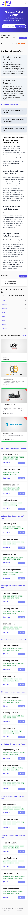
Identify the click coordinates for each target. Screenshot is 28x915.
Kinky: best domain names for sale (13, 692)
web (4, 503)
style (9, 847)
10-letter (14, 544)
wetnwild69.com (10, 454)
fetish (19, 542)
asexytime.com (10, 554)
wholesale (15, 861)
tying (11, 626)
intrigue (17, 489)
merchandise (21, 861)
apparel (21, 572)
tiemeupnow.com (10, 284)
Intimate (4, 304)
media (18, 487)
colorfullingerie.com (12, 569)
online (4, 457)
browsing (15, 505)
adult (9, 457)
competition (10, 878)
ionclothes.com (10, 843)
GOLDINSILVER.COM (8, 379)
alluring (16, 754)
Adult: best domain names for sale (13, 449)
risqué (16, 459)
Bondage (4, 308)
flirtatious (5, 754)
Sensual (4, 324)
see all (24, 336)
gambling (22, 876)
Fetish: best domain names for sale (14, 640)
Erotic (3, 320)
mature (19, 503)
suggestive (21, 457)
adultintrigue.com (11, 485)
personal (19, 526)
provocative (5, 459)
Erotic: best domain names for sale (13, 744)
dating (8, 596)
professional (6, 474)
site (15, 474)
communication (6, 489)
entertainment (14, 457)
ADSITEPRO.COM (7, 355)
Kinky (3, 316)
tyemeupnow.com (11, 593)
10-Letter (4, 328)
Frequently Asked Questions (11, 104)
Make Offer (23, 38)
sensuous (22, 752)
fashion (11, 572)
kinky (22, 542)
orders (8, 863)
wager (15, 878)
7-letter (17, 628)
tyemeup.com (9, 624)
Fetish (3, 312)
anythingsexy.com (11, 749)
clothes (4, 847)
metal (4, 863)
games (4, 878)
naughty (12, 459)
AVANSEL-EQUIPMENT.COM (9, 404)
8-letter (22, 528)
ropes (20, 626)
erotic (4, 544)
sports (12, 876)
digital (14, 472)
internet (9, 472)
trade (10, 861)
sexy (4, 559)
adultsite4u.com (10, 500)
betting (17, 876)
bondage (14, 542)
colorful (13, 574)
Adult (3, 300)
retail (9, 574)
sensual (11, 528)
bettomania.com (10, 873)
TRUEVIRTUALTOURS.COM (9, 433)
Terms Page (19, 910)
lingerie (5, 574)
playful (14, 559)
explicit (11, 474)
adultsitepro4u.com (11, 469)
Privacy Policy (20, 908)
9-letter (18, 559)
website (5, 505)
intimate (9, 526)
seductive (11, 754)
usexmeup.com (10, 523)
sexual (8, 628)
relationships (14, 596)
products (5, 861)
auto (13, 863)
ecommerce (5, 572)
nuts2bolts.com (10, 858)
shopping (5, 845)
